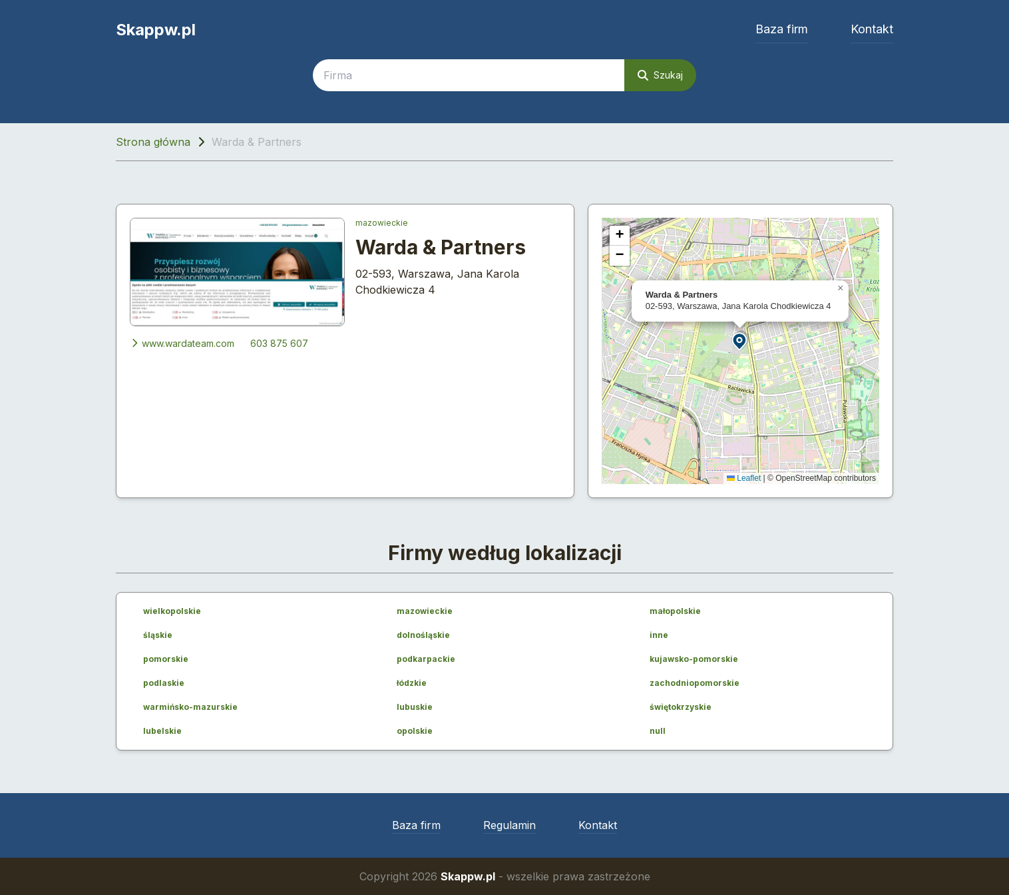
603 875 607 (279, 343)
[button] (740, 340)
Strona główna (153, 142)
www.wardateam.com (182, 343)
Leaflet (744, 478)
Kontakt (872, 29)
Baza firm (781, 29)
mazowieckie (381, 223)
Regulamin (509, 825)
